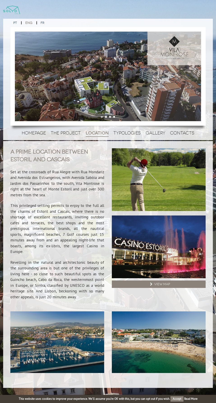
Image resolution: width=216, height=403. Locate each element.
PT (15, 23)
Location (97, 133)
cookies (47, 399)
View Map (159, 284)
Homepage (34, 133)
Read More (191, 399)
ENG (28, 23)
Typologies (127, 133)
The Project (66, 133)
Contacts (182, 133)
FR (42, 23)
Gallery (155, 133)
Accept (177, 399)
